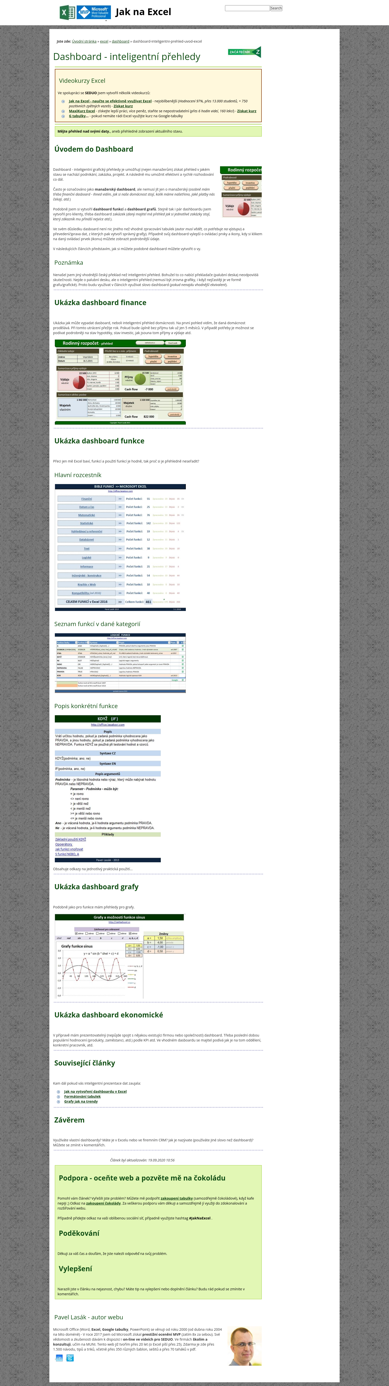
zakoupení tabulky (177, 1198)
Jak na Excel (114, 13)
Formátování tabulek (82, 1096)
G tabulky (77, 116)
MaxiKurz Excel (82, 111)
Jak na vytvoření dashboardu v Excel (95, 1091)
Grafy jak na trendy (81, 1101)
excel (104, 41)
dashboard (121, 41)
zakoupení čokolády (103, 1203)
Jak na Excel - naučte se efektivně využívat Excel (110, 101)
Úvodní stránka (84, 41)
